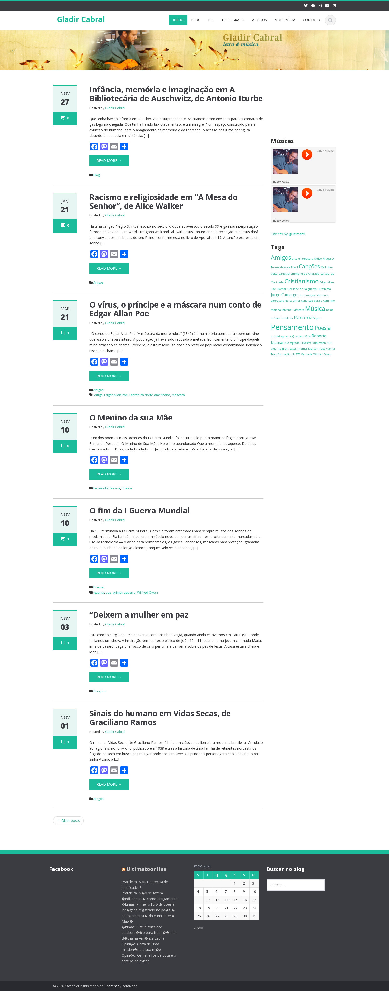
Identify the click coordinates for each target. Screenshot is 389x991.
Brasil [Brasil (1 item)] (294, 267)
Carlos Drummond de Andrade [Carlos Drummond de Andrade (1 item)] (299, 273)
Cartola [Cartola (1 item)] (325, 273)
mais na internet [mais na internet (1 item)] (281, 310)
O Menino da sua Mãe (131, 417)
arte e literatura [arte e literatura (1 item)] (302, 258)
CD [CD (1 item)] (332, 273)
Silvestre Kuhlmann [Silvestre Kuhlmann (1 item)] (313, 343)
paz (108, 592)
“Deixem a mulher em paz (139, 614)
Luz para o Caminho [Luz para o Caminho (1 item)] (321, 300)
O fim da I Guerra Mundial (139, 510)
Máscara (178, 395)
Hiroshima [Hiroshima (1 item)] (324, 289)
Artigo (98, 395)
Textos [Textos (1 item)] (292, 348)
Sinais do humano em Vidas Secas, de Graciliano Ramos (160, 717)
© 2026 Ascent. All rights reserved (78, 986)
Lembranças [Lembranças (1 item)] (306, 295)
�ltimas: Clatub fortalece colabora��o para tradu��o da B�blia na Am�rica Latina (145, 933)
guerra (99, 592)
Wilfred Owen (147, 592)
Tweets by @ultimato (288, 234)
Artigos (98, 282)
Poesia (127, 488)
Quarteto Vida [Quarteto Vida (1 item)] (301, 336)
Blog (96, 175)
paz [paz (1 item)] (318, 318)
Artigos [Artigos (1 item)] (327, 258)
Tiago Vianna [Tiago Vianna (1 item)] (327, 348)
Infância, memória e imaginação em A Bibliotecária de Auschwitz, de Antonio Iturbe (176, 93)
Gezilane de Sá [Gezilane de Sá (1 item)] (297, 289)
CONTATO (311, 19)
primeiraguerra (124, 592)
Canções (99, 691)
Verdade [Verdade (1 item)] (306, 354)
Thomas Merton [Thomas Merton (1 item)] (307, 348)
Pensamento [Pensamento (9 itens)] (292, 327)
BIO (211, 19)
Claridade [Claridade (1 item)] (277, 282)
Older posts (68, 820)
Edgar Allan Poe (116, 395)
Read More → (109, 160)
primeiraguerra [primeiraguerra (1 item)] (281, 336)
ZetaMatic (129, 986)
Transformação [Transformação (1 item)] (281, 354)
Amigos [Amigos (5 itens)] (281, 257)
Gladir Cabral (81, 19)
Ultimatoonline (142, 869)
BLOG (196, 19)
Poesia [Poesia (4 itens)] (323, 327)
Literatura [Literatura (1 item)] (322, 295)
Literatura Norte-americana (149, 395)
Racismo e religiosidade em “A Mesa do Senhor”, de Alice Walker (163, 201)
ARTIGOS (259, 19)
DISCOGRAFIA (233, 19)
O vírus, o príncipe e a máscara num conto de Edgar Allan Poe (175, 309)
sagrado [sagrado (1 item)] (295, 343)
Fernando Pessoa (106, 488)
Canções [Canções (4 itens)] (309, 266)
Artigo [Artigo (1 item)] (318, 258)
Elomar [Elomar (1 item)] (281, 289)
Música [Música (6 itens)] (315, 308)
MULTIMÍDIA (284, 19)
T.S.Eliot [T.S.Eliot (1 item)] (282, 348)
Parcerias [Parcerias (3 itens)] (304, 317)
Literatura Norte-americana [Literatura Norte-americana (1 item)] (289, 300)
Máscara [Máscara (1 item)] (298, 310)
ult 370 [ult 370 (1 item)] (296, 354)
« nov (194, 928)
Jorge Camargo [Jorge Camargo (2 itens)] (284, 294)
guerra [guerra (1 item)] (312, 289)
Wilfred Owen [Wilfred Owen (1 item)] (322, 354)
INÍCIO (178, 19)
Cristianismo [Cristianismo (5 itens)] (302, 281)
